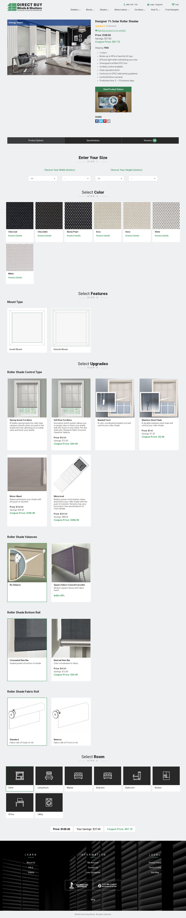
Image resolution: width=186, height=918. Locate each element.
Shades (104, 10)
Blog (93, 899)
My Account (92, 862)
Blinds (90, 10)
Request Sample (15, 236)
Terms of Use (155, 867)
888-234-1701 (131, 5)
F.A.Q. (30, 867)
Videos (31, 872)
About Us (31, 862)
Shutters (75, 10)
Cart (175, 5)
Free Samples (172, 10)
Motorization (122, 10)
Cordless (140, 10)
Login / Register (155, 5)
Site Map (155, 872)
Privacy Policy (155, 862)
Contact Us (93, 867)
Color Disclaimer (93, 872)
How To (155, 10)
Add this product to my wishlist (110, 30)
